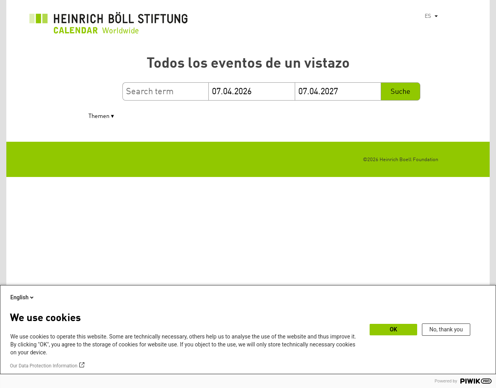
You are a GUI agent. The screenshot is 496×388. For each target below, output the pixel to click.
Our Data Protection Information (43, 366)
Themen (98, 117)
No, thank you (446, 329)
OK (393, 329)
